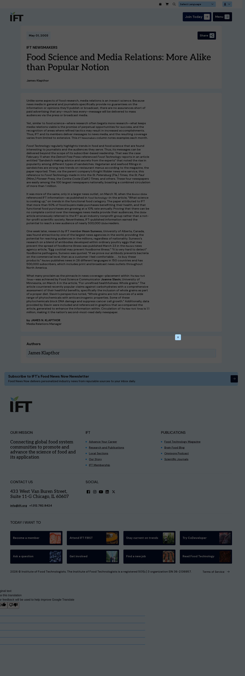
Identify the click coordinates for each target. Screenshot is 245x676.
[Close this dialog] (178, 337)
